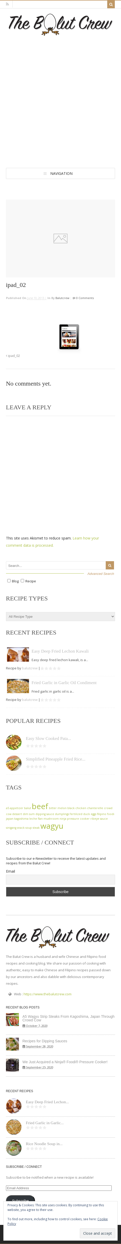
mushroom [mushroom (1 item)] (51, 818)
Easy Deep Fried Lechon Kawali (60, 651)
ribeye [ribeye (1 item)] (94, 818)
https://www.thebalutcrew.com (48, 994)
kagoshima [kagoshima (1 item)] (21, 818)
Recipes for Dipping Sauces (45, 1041)
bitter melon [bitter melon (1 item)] (58, 808)
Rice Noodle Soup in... (44, 1143)
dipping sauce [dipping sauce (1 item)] (44, 814)
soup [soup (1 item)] (28, 828)
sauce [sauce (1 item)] (104, 818)
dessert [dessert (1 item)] (17, 814)
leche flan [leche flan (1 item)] (36, 818)
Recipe (30, 581)
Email (10, 871)
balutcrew (62, 298)
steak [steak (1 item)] (36, 828)
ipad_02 (13, 356)
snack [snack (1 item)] (21, 828)
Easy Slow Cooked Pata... (48, 738)
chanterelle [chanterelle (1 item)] (95, 808)
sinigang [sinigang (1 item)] (11, 828)
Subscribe (20, 1201)
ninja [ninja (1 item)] (63, 818)
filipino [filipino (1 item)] (101, 814)
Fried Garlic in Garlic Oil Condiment (64, 682)
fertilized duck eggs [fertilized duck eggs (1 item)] (83, 814)
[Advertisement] (60, 98)
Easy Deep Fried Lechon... (47, 1102)
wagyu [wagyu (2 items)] (51, 826)
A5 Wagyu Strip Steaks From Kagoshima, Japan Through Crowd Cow (69, 1018)
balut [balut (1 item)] (27, 808)
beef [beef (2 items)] (40, 806)
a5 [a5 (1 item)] (7, 808)
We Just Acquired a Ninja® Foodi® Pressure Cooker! (65, 1062)
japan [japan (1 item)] (9, 818)
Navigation (61, 173)
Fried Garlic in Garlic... (45, 1123)
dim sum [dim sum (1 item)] (29, 814)
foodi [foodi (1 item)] (110, 814)
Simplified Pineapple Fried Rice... (56, 759)
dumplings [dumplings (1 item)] (62, 814)
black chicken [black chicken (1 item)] (76, 808)
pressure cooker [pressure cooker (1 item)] (78, 818)
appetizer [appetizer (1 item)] (16, 808)
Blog (15, 581)
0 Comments (84, 298)
